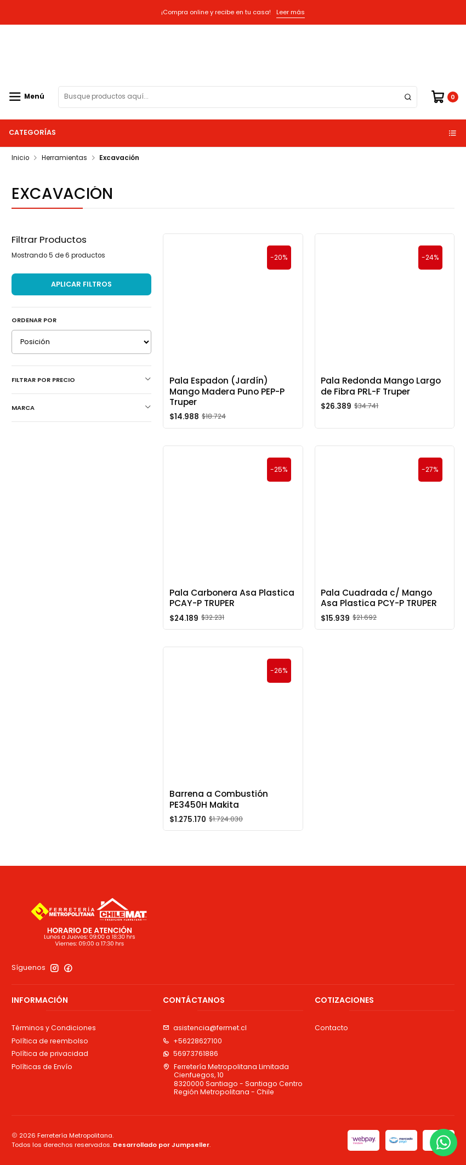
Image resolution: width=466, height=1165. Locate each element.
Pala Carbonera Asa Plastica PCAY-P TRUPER (231, 611)
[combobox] (237, 97)
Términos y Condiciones (54, 1027)
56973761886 (190, 1053)
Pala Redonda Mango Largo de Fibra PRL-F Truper (381, 386)
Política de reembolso (50, 1041)
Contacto (331, 1027)
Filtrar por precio (81, 379)
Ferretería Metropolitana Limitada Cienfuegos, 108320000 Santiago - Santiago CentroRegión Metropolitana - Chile (233, 1079)
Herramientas (64, 158)
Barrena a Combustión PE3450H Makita (218, 813)
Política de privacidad (50, 1053)
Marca (81, 407)
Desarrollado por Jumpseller (161, 1144)
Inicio (20, 158)
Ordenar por (34, 320)
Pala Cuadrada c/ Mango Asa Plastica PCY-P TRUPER (379, 611)
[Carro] (444, 97)
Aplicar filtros (81, 284)
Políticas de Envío (42, 1066)
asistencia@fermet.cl (205, 1027)
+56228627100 (192, 1041)
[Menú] (26, 97)
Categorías (233, 132)
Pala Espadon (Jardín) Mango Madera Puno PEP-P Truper (227, 391)
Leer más (290, 12)
